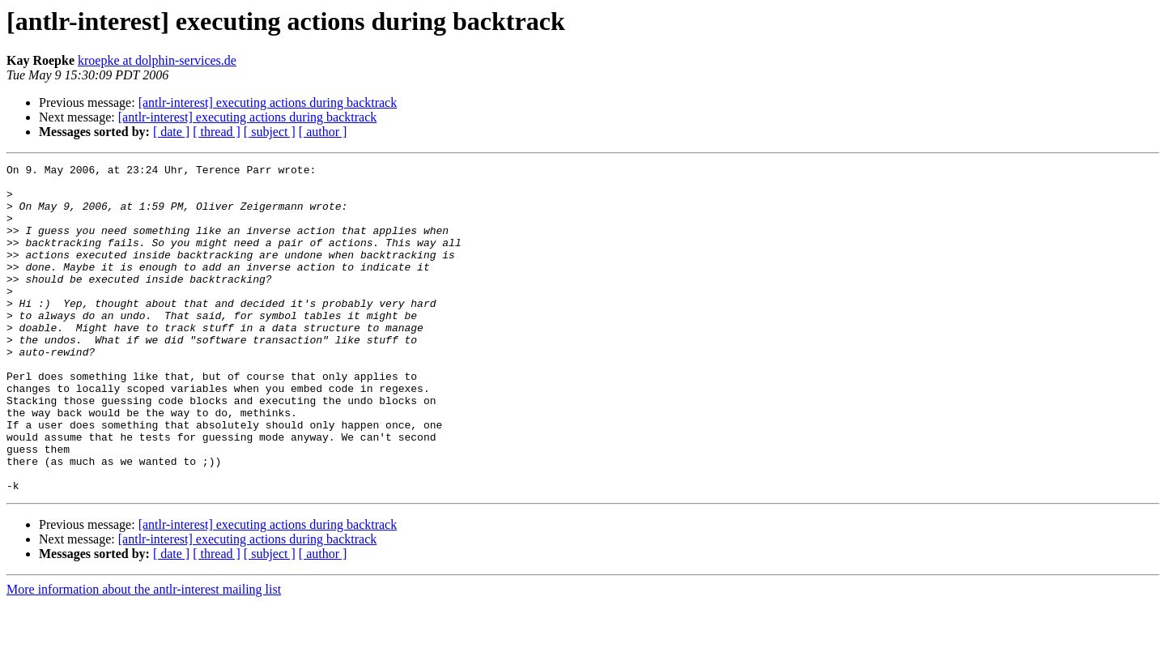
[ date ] (171, 131)
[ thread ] (216, 131)
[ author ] (323, 131)
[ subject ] (270, 131)
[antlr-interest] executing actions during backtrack (268, 102)
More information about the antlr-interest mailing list (143, 655)
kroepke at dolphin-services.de (157, 60)
